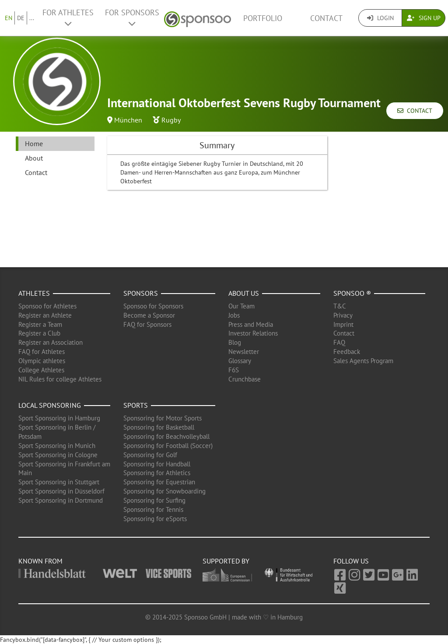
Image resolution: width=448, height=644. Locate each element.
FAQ (339, 342)
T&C (339, 306)
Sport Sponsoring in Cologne (58, 455)
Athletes (34, 293)
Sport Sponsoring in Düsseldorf (61, 491)
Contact (326, 18)
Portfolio (262, 18)
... (31, 18)
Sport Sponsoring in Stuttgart (58, 482)
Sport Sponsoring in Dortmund (60, 500)
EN (8, 18)
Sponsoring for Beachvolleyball (166, 436)
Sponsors (140, 293)
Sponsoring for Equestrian (159, 482)
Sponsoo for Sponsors (153, 306)
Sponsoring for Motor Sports (162, 418)
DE (20, 18)
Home (34, 143)
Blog (234, 342)
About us (243, 293)
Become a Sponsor (149, 315)
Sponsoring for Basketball (158, 427)
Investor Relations (253, 333)
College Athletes (41, 370)
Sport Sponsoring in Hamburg (59, 418)
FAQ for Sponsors (147, 324)
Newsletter (243, 351)
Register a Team (40, 324)
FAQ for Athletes (41, 351)
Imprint (343, 324)
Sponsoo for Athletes (47, 306)
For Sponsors (132, 17)
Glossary (239, 361)
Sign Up (424, 18)
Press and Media (250, 324)
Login (380, 18)
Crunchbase (244, 379)
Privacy (343, 315)
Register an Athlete (45, 315)
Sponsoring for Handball (156, 464)
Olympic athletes (41, 361)
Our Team (241, 306)
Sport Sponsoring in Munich (56, 445)
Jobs (234, 315)
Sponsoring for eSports (155, 518)
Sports (135, 405)
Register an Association (50, 342)
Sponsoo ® (352, 293)
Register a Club (39, 333)
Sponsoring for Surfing (154, 500)
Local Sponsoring (49, 405)
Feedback (346, 351)
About (34, 158)
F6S (233, 370)
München (128, 120)
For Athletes (68, 17)
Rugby (171, 120)
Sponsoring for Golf (150, 455)
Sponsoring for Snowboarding (164, 491)
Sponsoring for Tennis (153, 509)
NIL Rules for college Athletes (60, 379)
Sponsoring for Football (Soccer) (168, 445)
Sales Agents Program (363, 361)
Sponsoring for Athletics (156, 473)
